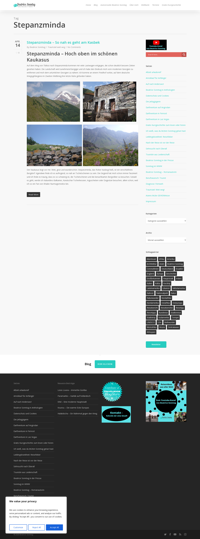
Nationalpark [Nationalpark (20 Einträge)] (162, 293)
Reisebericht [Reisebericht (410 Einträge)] (152, 307)
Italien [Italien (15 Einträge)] (149, 283)
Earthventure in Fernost (156, 113)
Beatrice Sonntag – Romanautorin (161, 172)
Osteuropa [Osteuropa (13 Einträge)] (177, 303)
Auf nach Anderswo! (155, 84)
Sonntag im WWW (154, 166)
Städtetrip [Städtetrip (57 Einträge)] (151, 317)
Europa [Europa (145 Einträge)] (160, 273)
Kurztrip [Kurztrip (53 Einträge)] (166, 283)
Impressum (151, 201)
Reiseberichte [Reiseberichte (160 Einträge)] (167, 307)
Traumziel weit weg (56, 47)
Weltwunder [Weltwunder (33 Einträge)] (169, 322)
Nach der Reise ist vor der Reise (160, 142)
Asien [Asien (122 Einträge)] (161, 264)
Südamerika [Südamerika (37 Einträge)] (163, 317)
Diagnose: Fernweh (154, 183)
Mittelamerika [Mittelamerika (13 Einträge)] (179, 288)
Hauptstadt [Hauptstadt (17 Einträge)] (168, 278)
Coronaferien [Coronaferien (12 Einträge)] (153, 268)
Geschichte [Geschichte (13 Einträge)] (171, 273)
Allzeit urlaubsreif (153, 72)
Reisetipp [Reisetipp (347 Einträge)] (180, 307)
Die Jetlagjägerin (153, 101)
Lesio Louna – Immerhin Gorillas (72, 390)
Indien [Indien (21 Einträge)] (179, 278)
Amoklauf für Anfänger (156, 78)
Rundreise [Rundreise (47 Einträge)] (163, 312)
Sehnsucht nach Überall (156, 148)
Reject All (36, 527)
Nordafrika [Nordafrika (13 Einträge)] (166, 298)
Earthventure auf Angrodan (158, 107)
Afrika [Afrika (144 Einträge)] (161, 259)
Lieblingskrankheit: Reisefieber (159, 136)
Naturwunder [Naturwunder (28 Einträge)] (153, 298)
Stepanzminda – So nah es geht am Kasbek (63, 42)
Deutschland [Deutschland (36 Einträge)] (167, 268)
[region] (36, 515)
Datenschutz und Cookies (157, 95)
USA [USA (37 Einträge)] (159, 322)
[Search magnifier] (184, 54)
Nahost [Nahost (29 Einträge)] (150, 293)
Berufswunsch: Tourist (156, 178)
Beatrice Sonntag (37, 47)
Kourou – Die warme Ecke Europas (73, 407)
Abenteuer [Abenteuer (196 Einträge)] (151, 259)
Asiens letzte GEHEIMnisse (158, 195)
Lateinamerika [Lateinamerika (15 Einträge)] (153, 288)
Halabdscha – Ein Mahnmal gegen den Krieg (77, 413)
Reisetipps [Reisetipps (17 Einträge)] (151, 312)
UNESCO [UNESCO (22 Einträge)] (151, 322)
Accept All (54, 527)
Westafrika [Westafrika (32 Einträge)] (151, 327)
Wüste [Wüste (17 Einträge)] (162, 327)
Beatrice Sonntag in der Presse (160, 160)
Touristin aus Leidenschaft (158, 154)
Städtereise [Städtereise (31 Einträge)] (176, 312)
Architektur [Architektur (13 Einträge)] (152, 264)
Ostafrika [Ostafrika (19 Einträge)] (166, 303)
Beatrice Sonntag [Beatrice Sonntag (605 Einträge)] (175, 264)
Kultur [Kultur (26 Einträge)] (157, 283)
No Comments (74, 47)
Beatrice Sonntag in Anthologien (160, 90)
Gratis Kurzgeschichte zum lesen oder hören (166, 125)
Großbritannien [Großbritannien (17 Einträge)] (153, 278)
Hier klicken (105, 364)
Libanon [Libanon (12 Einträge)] (166, 288)
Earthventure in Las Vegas (157, 119)
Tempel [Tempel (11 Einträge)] (175, 317)
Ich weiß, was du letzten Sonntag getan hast (166, 131)
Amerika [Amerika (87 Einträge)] (170, 259)
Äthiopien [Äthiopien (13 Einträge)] (151, 332)
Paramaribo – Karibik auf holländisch (74, 396)
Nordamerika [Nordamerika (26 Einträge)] (153, 303)
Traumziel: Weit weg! (155, 189)
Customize (18, 527)
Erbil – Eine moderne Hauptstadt (72, 401)
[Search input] (164, 54)
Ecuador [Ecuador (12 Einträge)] (179, 268)
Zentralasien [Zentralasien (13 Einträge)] (173, 327)
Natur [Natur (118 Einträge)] (173, 293)
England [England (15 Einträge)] (150, 273)
